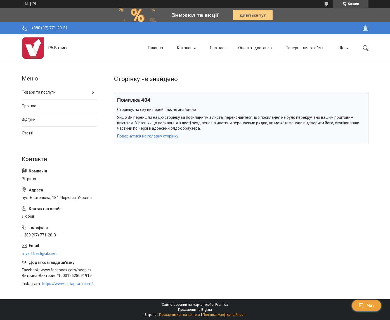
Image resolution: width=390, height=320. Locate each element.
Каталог (184, 48)
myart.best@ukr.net (39, 253)
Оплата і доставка (255, 48)
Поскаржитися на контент (179, 315)
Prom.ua (221, 305)
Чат (366, 305)
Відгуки (29, 119)
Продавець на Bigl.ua (195, 310)
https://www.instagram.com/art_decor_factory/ (69, 283)
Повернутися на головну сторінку (147, 136)
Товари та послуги (39, 92)
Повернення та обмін (305, 48)
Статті (27, 133)
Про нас (217, 48)
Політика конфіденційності (224, 315)
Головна (155, 48)
